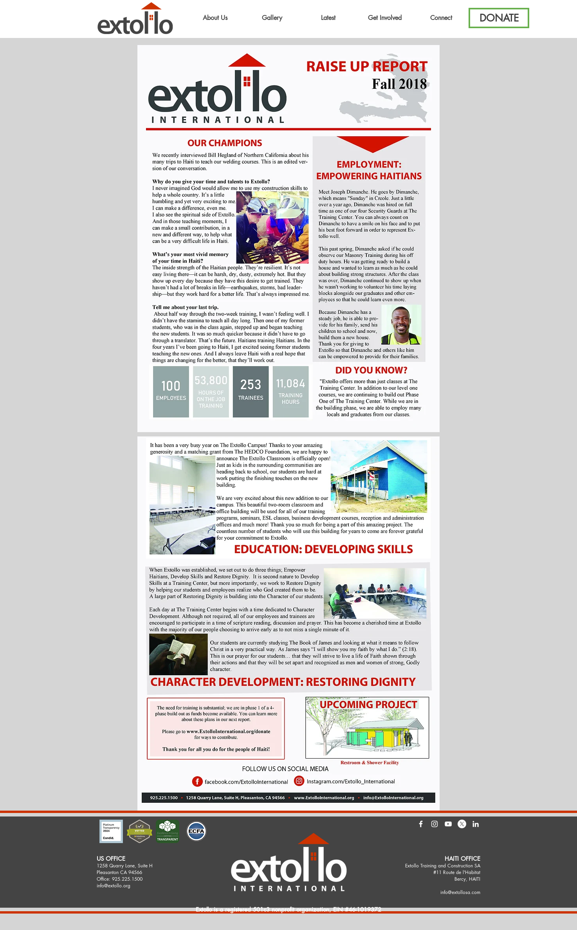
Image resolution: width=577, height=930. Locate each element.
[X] (462, 824)
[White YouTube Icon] (448, 824)
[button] (215, 18)
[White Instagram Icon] (434, 824)
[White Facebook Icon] (421, 824)
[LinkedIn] (475, 824)
